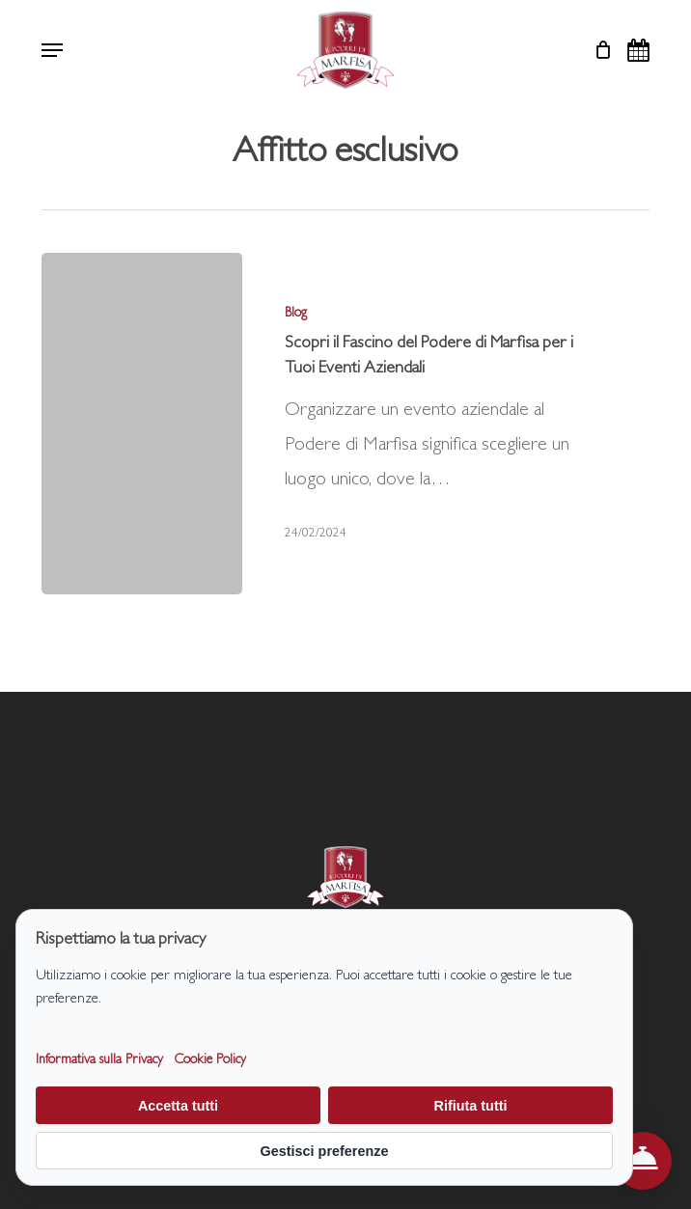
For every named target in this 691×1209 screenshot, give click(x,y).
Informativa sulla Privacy (99, 1060)
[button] (52, 50)
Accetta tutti (178, 1105)
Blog (296, 313)
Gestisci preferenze (325, 1151)
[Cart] (598, 50)
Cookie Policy (210, 1060)
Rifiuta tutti (471, 1105)
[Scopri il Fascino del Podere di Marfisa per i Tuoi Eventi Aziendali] (141, 423)
